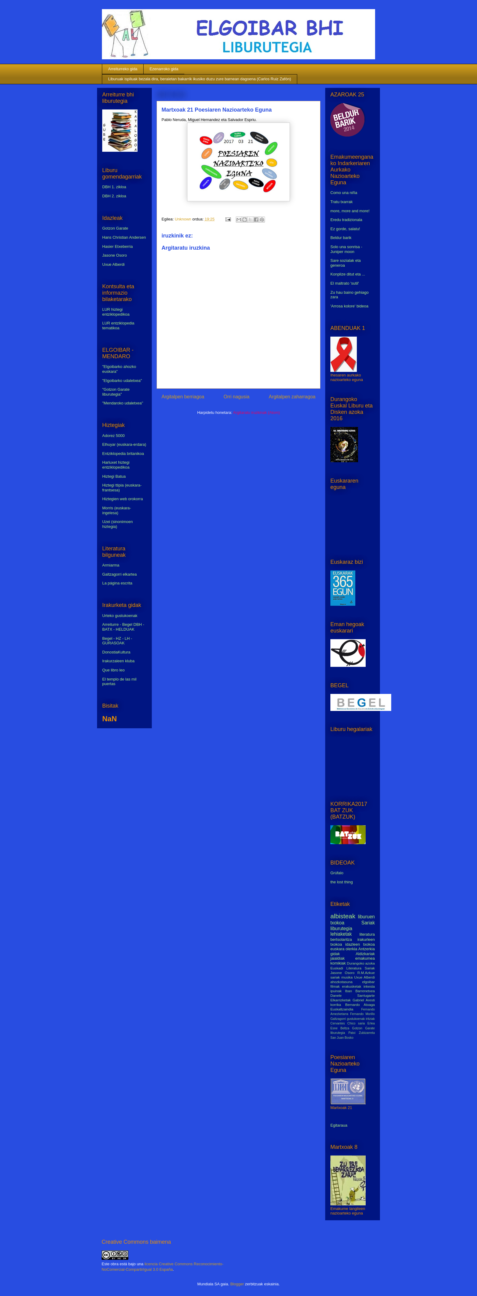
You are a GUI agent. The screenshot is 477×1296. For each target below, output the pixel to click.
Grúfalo (336, 873)
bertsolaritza (341, 939)
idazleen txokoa (360, 944)
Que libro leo (113, 670)
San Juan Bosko (341, 1037)
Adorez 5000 (113, 435)
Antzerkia (366, 949)
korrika (335, 1005)
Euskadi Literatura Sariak (352, 968)
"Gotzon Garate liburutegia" (116, 392)
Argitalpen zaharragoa (292, 396)
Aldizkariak (365, 953)
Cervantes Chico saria (347, 1023)
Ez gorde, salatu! (345, 229)
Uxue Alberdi (113, 264)
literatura (367, 934)
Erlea (371, 1023)
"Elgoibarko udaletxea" (122, 380)
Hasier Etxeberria (117, 246)
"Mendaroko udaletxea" (122, 403)
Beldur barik (340, 237)
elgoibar (368, 982)
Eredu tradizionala (346, 219)
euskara (337, 949)
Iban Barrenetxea (360, 991)
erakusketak (351, 986)
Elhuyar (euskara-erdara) (124, 444)
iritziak (370, 1019)
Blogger (237, 1284)
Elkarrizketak (340, 1000)
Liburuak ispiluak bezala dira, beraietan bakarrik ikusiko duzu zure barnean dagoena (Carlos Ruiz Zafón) (199, 79)
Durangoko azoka (361, 963)
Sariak (368, 922)
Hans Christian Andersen (124, 237)
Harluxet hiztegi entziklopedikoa (116, 465)
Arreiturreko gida (123, 69)
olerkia (351, 949)
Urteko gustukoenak (120, 615)
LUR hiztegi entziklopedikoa (116, 312)
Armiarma (110, 565)
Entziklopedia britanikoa (123, 453)
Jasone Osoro (114, 255)
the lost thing (341, 882)
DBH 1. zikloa (114, 187)
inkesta (369, 986)
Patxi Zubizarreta (361, 1032)
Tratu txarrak (341, 201)
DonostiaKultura (116, 652)
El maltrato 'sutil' (344, 283)
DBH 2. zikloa (114, 196)
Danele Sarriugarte (352, 995)
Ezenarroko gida (164, 69)
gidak (335, 953)
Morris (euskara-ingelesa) (116, 510)
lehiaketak (341, 934)
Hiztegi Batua (114, 476)
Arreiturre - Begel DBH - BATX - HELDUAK (123, 627)
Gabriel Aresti (364, 1000)
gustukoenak (356, 1019)
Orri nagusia (236, 396)
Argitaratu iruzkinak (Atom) (256, 412)
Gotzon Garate (115, 228)
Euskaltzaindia (341, 1009)
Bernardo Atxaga (360, 1005)
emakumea (365, 958)
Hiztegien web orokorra (122, 499)
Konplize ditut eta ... (347, 274)
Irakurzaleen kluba (118, 661)
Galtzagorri (338, 1019)
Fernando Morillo (362, 1014)
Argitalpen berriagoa (183, 396)
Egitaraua (338, 1125)
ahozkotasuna (341, 982)
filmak (335, 986)
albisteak (342, 916)
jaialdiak (337, 958)
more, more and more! (350, 211)
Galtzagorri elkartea (119, 574)
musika (347, 977)
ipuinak (336, 991)
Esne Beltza (339, 1028)
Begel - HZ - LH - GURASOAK (117, 641)
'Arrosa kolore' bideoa (349, 306)
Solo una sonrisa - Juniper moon (346, 249)
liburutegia (341, 928)
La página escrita (117, 583)
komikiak (338, 963)
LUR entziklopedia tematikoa (118, 325)
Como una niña (343, 192)
